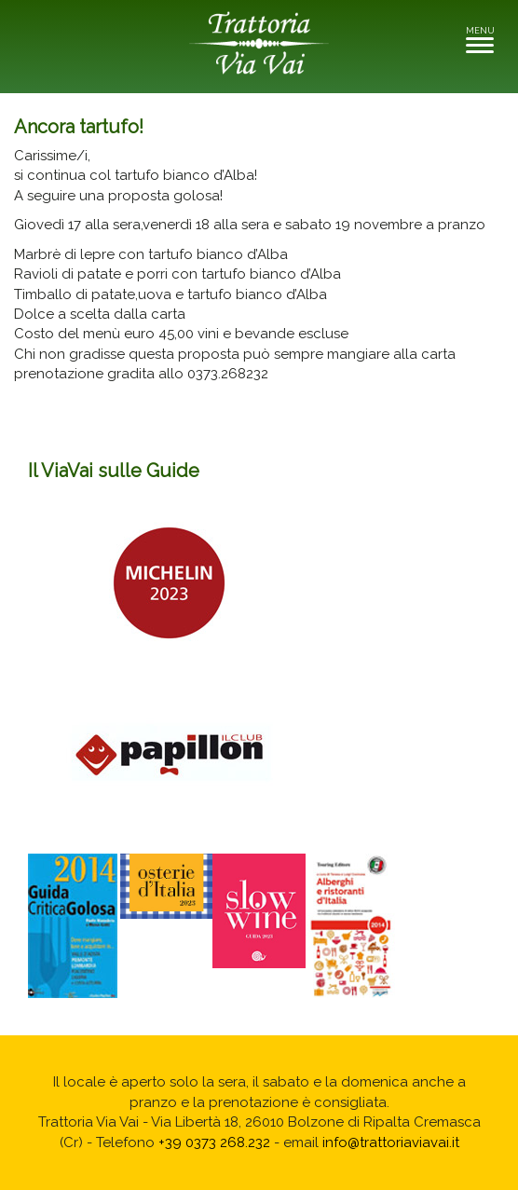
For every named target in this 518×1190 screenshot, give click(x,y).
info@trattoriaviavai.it (390, 1142)
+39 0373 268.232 (214, 1142)
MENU (485, 38)
